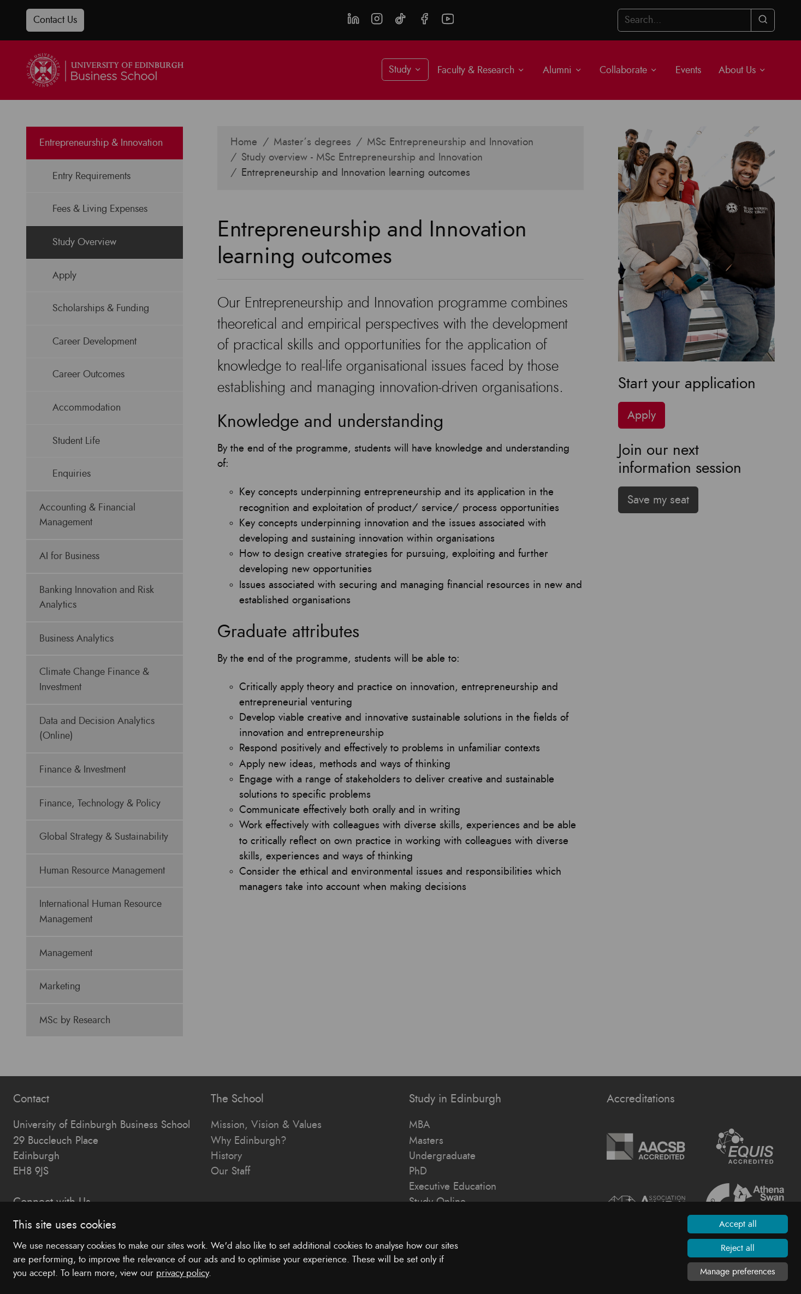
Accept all (738, 1224)
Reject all (738, 1248)
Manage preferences (737, 1271)
